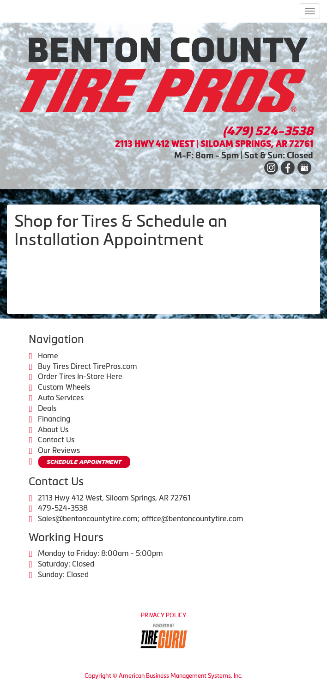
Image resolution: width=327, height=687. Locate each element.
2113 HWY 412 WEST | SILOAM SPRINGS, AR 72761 (214, 144)
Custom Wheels (64, 387)
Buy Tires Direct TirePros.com (87, 366)
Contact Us (56, 439)
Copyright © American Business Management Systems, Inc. (163, 675)
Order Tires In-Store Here (80, 376)
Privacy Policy (163, 615)
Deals (47, 408)
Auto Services (61, 397)
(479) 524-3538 (268, 131)
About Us (53, 429)
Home (48, 355)
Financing (54, 419)
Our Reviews (59, 450)
